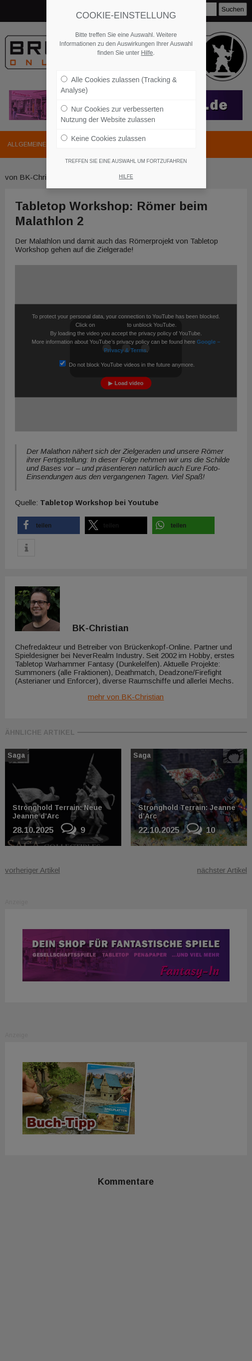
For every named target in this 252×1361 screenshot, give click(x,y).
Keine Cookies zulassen (103, 133)
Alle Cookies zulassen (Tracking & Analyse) (119, 80)
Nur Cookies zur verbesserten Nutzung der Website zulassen (112, 109)
